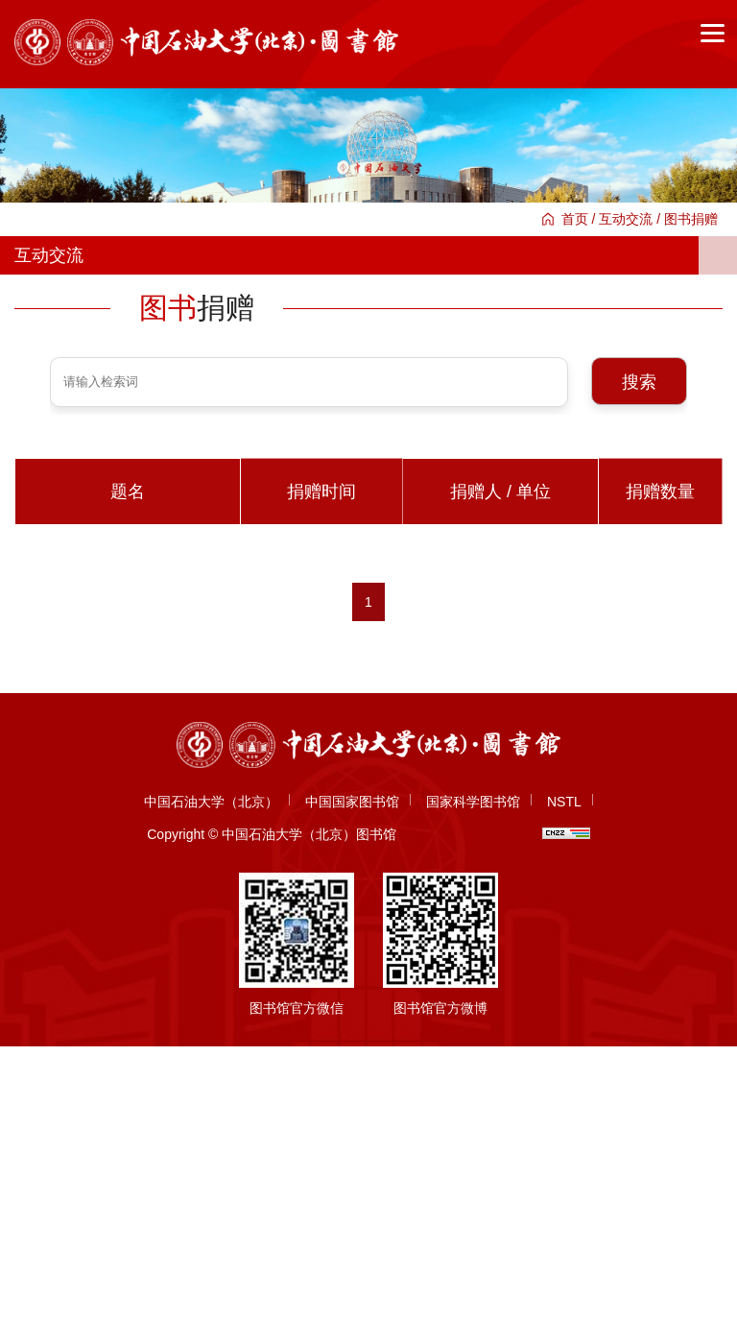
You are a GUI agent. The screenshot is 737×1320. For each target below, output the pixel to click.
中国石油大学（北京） (211, 801)
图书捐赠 (691, 219)
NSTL (564, 801)
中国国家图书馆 (352, 801)
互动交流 (626, 219)
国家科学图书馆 (473, 801)
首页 (574, 219)
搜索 (639, 382)
